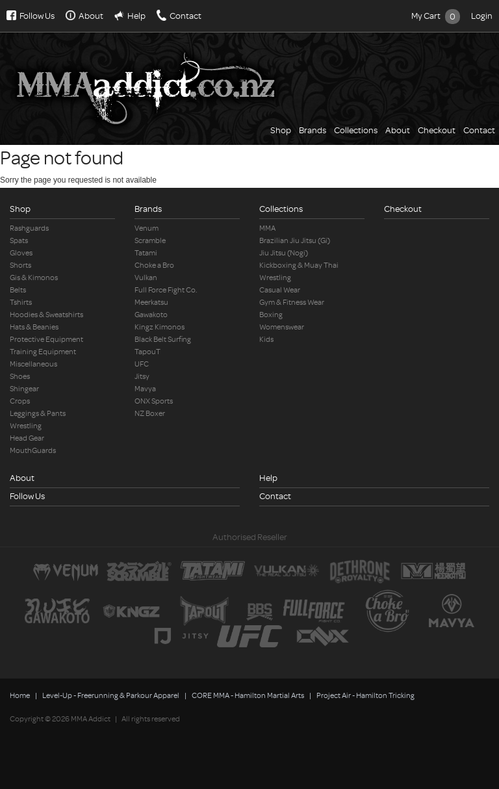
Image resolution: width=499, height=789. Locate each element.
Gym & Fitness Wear (291, 302)
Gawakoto (151, 315)
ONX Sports (153, 401)
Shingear (24, 389)
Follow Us (37, 16)
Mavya (145, 389)
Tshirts (21, 302)
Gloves (21, 253)
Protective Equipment (46, 339)
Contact (185, 16)
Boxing (271, 315)
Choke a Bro (154, 265)
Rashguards (29, 228)
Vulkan (145, 278)
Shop (280, 130)
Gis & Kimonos (34, 278)
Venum (146, 228)
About (91, 16)
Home (20, 696)
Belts (18, 290)
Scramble (150, 241)
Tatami (145, 253)
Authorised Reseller (249, 537)
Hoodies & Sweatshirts (46, 315)
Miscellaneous (33, 364)
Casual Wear (279, 290)
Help (136, 16)
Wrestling (26, 426)
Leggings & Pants (38, 413)
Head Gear (27, 438)
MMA (267, 228)
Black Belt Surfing (162, 339)
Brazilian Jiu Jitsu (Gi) (294, 241)
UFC (141, 364)
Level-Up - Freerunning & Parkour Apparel (110, 696)
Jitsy (141, 376)
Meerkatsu (151, 302)
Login (482, 16)
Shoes (20, 376)
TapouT (147, 352)
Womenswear (281, 327)
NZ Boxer (149, 413)
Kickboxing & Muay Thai (299, 265)
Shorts (20, 265)
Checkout (436, 130)
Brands (312, 130)
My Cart (435, 16)
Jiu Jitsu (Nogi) (283, 253)
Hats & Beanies (34, 327)
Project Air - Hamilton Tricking (365, 696)
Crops (20, 401)
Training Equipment (43, 352)
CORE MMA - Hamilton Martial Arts (248, 696)
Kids (266, 339)
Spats (19, 241)
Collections (355, 130)
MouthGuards (33, 450)
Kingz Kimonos (159, 327)
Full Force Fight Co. (166, 290)
